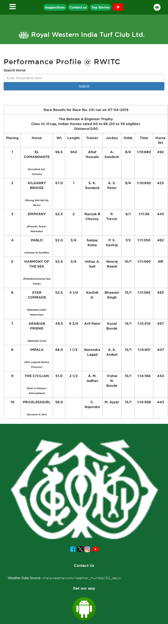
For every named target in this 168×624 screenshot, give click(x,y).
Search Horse (15, 70)
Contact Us (84, 565)
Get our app (84, 588)
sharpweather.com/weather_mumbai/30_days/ (82, 578)
